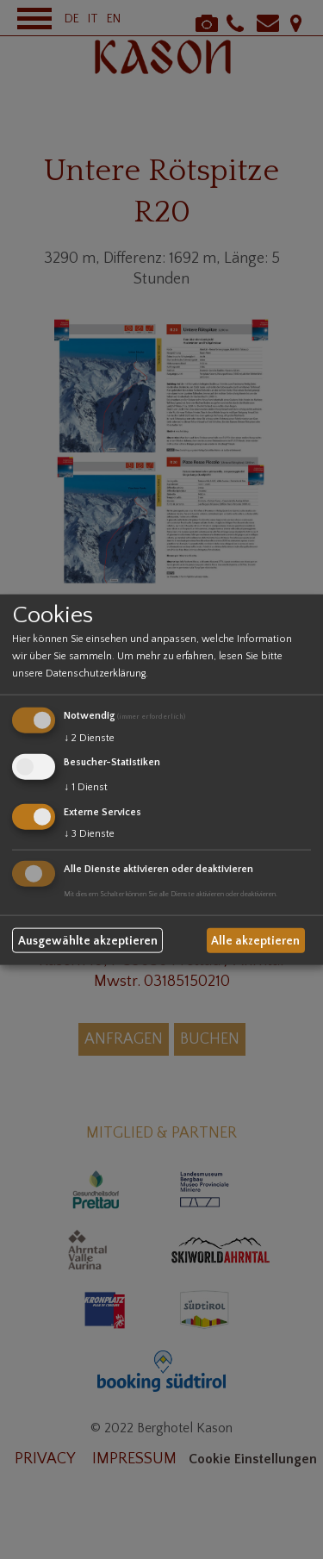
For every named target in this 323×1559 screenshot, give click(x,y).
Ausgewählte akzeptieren (88, 940)
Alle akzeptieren (255, 940)
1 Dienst (86, 787)
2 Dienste (89, 738)
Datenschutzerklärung (96, 673)
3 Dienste (89, 833)
